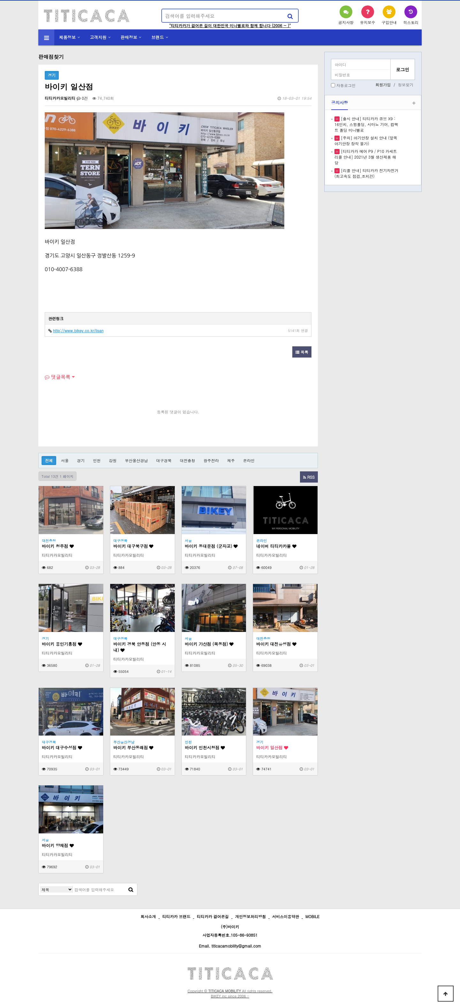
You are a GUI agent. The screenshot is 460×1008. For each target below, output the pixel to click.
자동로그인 (346, 85)
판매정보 (129, 37)
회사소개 (148, 916)
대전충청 (187, 460)
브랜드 (157, 37)
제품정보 (67, 37)
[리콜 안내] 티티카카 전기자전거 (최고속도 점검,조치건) (366, 173)
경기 (81, 460)
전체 (49, 460)
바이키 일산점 (272, 747)
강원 (113, 460)
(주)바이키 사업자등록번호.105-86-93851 (230, 931)
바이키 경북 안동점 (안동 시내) (139, 647)
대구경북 (164, 460)
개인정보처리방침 (250, 916)
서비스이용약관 (285, 916)
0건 (82, 98)
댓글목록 (57, 377)
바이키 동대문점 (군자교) (211, 546)
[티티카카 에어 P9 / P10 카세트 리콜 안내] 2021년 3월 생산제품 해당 (365, 156)
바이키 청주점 (58, 546)
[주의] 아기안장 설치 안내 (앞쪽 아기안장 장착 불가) (365, 140)
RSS (309, 477)
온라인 (249, 460)
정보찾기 (405, 84)
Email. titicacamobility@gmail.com (230, 946)
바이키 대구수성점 (62, 747)
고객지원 (98, 37)
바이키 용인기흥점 (62, 644)
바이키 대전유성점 (276, 644)
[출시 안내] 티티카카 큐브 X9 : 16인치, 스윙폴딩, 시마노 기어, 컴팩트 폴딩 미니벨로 (366, 124)
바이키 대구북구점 (133, 546)
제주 (231, 460)
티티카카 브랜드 (176, 916)
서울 (65, 460)
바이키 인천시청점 (205, 747)
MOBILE (312, 916)
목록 (301, 352)
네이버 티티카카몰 (276, 546)
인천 (97, 460)
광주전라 (211, 460)
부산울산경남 (136, 460)
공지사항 (339, 102)
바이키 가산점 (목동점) (209, 644)
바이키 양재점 (58, 845)
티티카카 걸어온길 (213, 916)
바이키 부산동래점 (133, 747)
